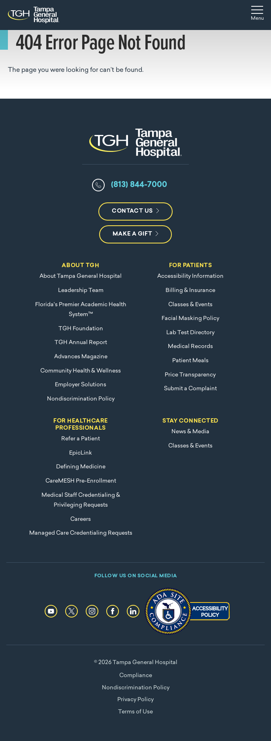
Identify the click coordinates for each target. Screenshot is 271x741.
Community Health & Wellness (80, 371)
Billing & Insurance (190, 291)
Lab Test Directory (190, 333)
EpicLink (80, 453)
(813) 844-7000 (139, 185)
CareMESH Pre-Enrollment (80, 481)
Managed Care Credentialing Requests (80, 533)
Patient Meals (190, 361)
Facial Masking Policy (190, 319)
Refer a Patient (80, 439)
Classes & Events (190, 305)
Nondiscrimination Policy (81, 399)
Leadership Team (81, 291)
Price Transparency (190, 375)
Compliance (135, 676)
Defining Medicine (80, 467)
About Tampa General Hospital (81, 276)
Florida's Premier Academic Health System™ (80, 310)
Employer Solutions (80, 385)
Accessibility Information (190, 276)
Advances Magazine (80, 357)
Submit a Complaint (190, 389)
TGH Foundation (80, 329)
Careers (80, 519)
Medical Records (190, 347)
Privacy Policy (135, 700)
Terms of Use (135, 712)
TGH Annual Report (81, 343)
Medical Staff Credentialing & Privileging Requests (80, 500)
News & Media (190, 432)
